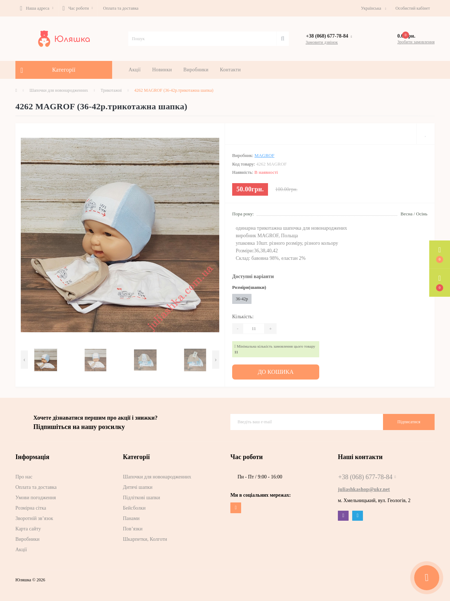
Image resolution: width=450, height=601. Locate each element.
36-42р (242, 298)
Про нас (24, 475)
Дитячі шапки (137, 486)
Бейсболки (134, 507)
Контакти (230, 69)
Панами (131, 517)
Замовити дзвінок (322, 42)
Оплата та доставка (121, 8)
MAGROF (264, 155)
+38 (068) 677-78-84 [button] (367, 476)
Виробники (196, 69)
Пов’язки (133, 527)
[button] (36, 8)
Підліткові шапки (141, 496)
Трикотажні (111, 90)
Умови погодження (35, 496)
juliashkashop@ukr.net (364, 488)
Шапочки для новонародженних (58, 90)
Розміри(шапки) (249, 287)
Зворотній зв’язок (34, 517)
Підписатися (408, 420)
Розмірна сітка (30, 507)
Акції (135, 69)
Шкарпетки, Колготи (145, 538)
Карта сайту (28, 527)
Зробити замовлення (416, 41)
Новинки (162, 69)
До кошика (275, 371)
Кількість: (243, 316)
